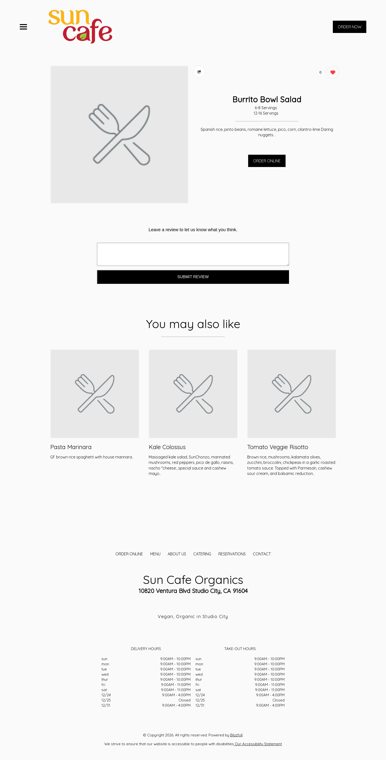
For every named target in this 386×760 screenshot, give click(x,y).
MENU (155, 553)
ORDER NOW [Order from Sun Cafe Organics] (349, 26)
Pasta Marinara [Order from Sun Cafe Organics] (71, 447)
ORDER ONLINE (267, 160)
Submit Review (193, 277)
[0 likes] (331, 73)
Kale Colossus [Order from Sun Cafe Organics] (167, 447)
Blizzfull (236, 735)
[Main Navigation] (23, 27)
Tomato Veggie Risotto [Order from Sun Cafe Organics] (277, 447)
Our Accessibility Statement (258, 744)
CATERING (202, 553)
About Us (177, 553)
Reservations (232, 553)
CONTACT (262, 553)
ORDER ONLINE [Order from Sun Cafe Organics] (129, 553)
